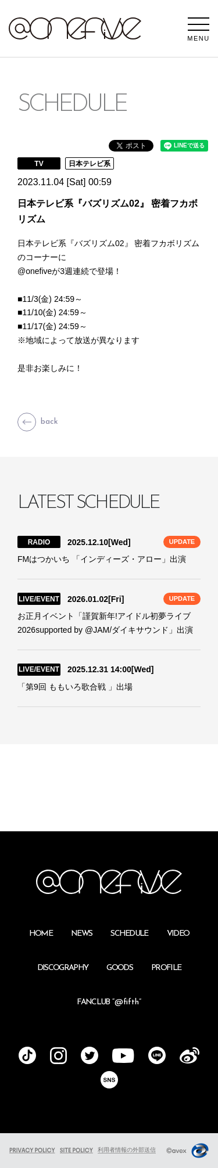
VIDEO (178, 933)
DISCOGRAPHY (62, 968)
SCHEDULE (129, 933)
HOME (40, 933)
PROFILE (166, 968)
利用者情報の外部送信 (127, 1150)
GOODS (119, 968)
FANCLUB (109, 1002)
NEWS (81, 933)
